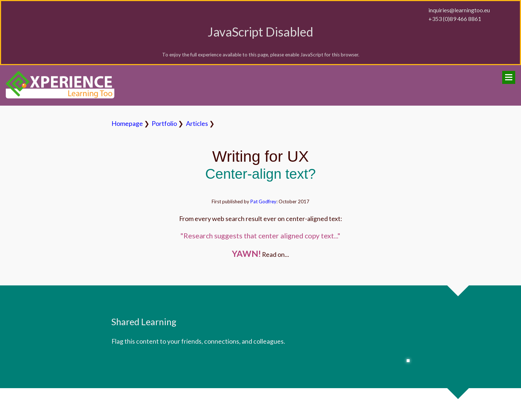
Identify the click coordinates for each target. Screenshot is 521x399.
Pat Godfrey (263, 201)
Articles (197, 123)
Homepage (127, 123)
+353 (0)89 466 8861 (454, 18)
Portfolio (164, 123)
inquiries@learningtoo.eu (459, 10)
